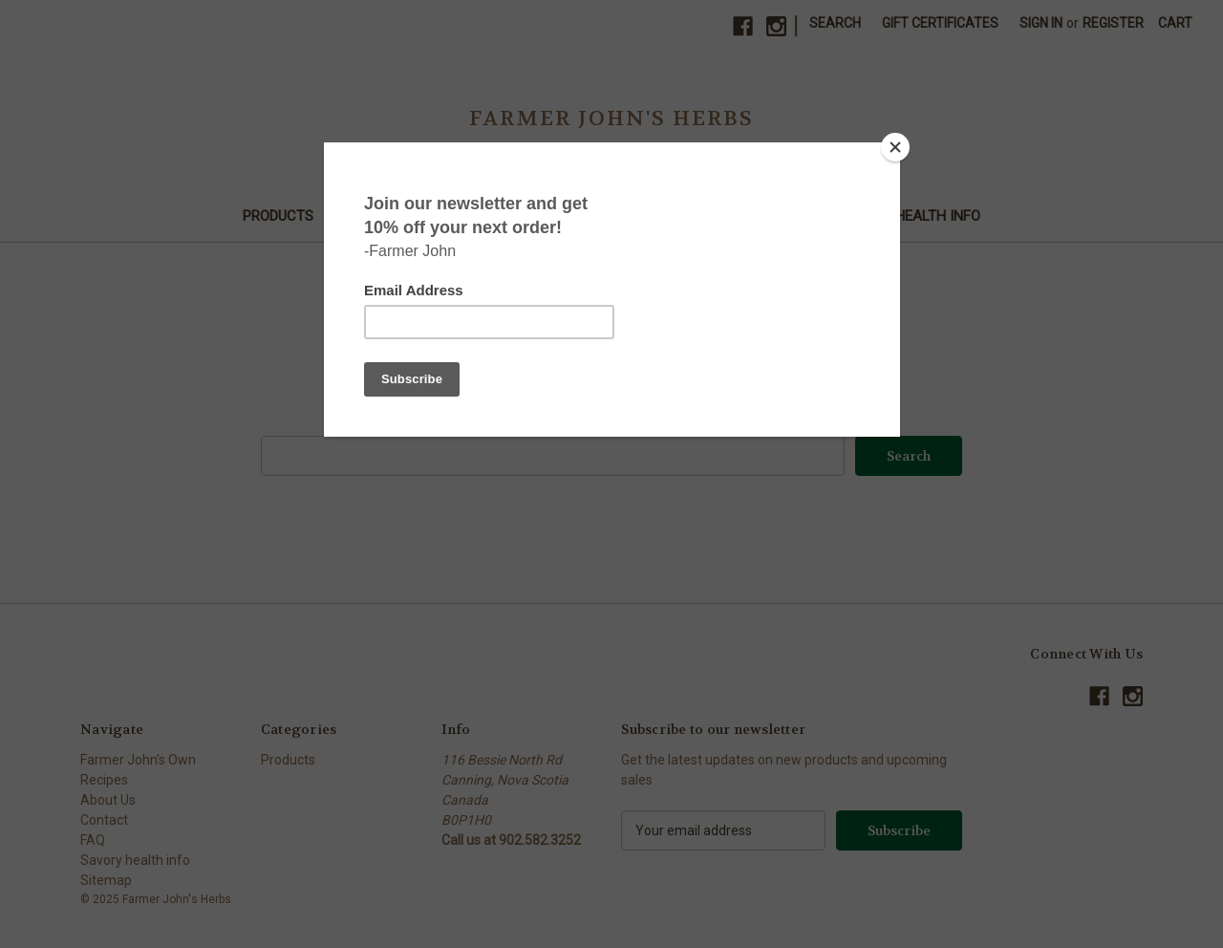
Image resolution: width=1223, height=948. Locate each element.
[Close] (895, 147)
